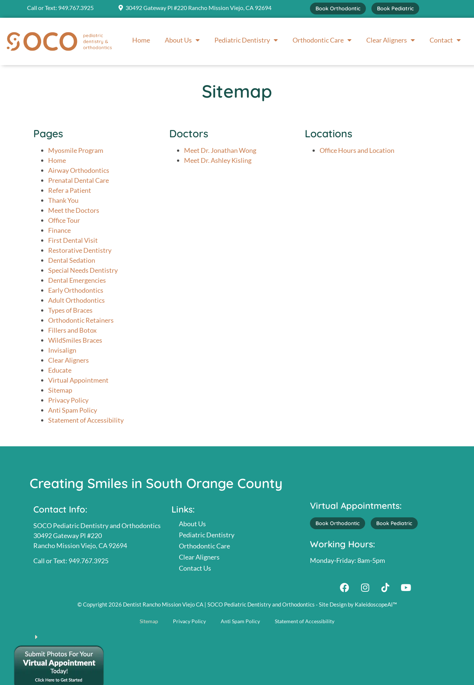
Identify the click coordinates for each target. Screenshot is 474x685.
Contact (445, 40)
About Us (182, 40)
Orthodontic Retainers (81, 320)
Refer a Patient (69, 190)
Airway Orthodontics (78, 170)
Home (141, 40)
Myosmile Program (75, 150)
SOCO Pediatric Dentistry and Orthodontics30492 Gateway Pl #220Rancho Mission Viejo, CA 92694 (97, 535)
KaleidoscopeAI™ (376, 604)
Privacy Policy (68, 400)
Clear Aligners (390, 40)
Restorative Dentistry (79, 250)
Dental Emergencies (77, 280)
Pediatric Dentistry (246, 40)
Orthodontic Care (322, 40)
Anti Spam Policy (72, 410)
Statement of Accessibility (86, 420)
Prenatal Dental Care (78, 180)
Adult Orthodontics (76, 300)
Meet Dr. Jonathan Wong (220, 150)
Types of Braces (70, 310)
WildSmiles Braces (75, 340)
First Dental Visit (73, 240)
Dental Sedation (71, 260)
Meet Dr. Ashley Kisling (217, 160)
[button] (237, 633)
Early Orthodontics (75, 290)
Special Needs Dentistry (83, 270)
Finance (59, 230)
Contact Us (195, 568)
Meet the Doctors (73, 210)
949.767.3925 (76, 7)
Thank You (63, 200)
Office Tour (64, 220)
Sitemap (60, 390)
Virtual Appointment (78, 380)
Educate (59, 370)
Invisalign (62, 350)
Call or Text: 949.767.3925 (71, 561)
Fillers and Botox (72, 330)
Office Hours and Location (357, 150)
